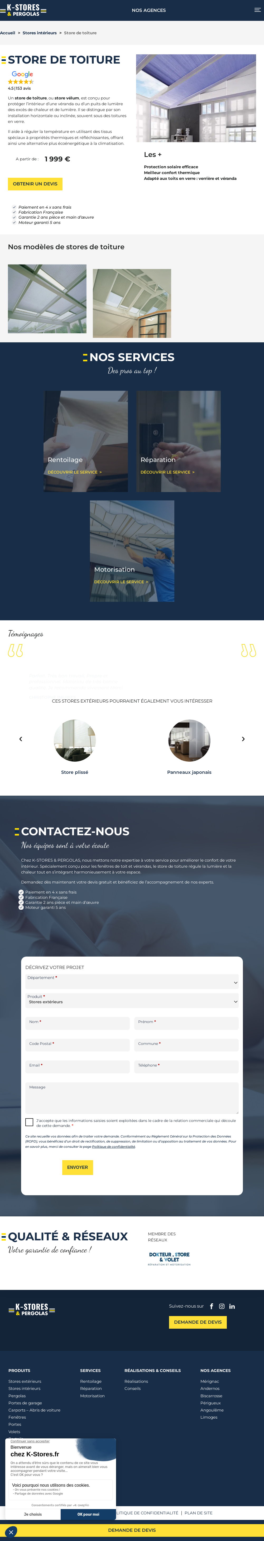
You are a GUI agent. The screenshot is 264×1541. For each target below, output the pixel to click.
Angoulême (212, 1410)
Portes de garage (25, 1402)
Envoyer (77, 1167)
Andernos (209, 1388)
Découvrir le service (73, 496)
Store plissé (74, 772)
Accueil (7, 32)
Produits (19, 1370)
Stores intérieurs (40, 32)
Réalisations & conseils (152, 1370)
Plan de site (199, 1512)
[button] (37, 81)
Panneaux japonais (189, 772)
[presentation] (20, 738)
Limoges (208, 1417)
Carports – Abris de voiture (34, 1410)
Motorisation (92, 1395)
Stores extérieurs (24, 1381)
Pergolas (17, 1395)
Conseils (132, 1388)
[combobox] (132, 981)
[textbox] (132, 982)
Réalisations (136, 1381)
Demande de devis (132, 1530)
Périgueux (210, 1402)
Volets (14, 1431)
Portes (14, 1424)
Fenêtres (17, 1417)
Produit (36, 996)
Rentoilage (91, 1381)
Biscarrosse (211, 1395)
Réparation (91, 1388)
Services (90, 1370)
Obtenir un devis (35, 183)
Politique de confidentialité (113, 1147)
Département (42, 977)
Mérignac (209, 1381)
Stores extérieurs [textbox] (46, 1001)
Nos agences (149, 10)
